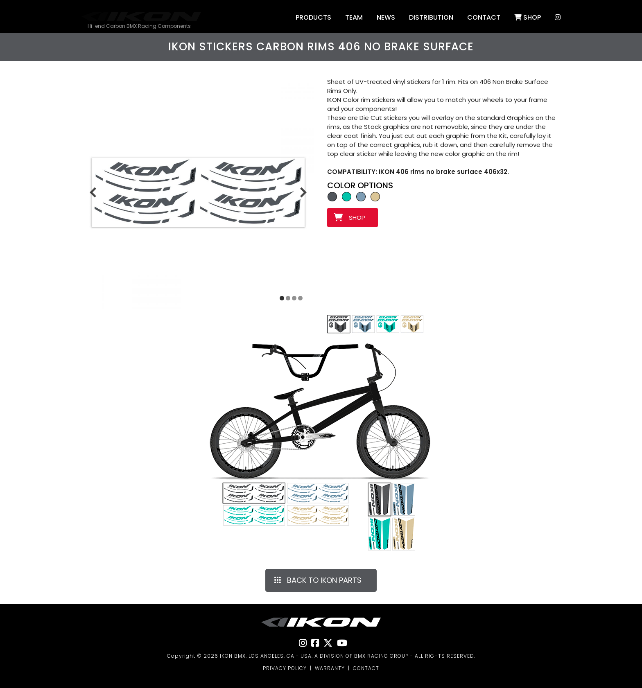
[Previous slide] (93, 192)
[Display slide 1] (282, 298)
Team (354, 17)
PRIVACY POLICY (285, 668)
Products (313, 17)
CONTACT (366, 668)
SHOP (527, 17)
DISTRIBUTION (431, 17)
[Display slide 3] (294, 298)
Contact (483, 17)
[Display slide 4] (300, 298)
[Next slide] (303, 192)
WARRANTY (330, 668)
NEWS (386, 17)
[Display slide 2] (288, 298)
